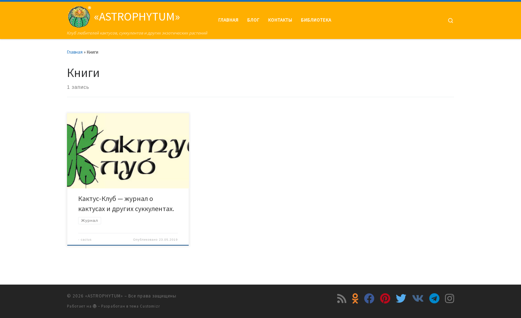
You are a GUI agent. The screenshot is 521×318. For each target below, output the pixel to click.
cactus (86, 239)
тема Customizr (144, 306)
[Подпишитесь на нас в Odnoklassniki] (355, 298)
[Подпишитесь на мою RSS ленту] (341, 298)
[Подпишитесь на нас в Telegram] (434, 298)
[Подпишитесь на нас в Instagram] (449, 298)
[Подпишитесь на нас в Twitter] (401, 298)
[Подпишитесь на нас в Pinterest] (385, 298)
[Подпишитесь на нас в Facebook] (369, 298)
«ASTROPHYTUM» (104, 296)
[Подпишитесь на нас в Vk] (418, 298)
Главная (75, 52)
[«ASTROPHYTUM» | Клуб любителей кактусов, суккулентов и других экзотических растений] (79, 15)
